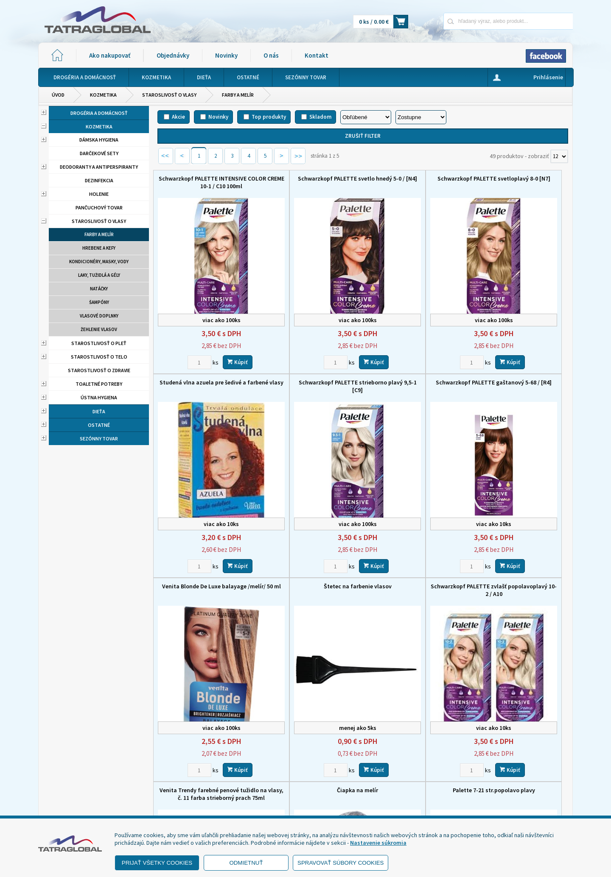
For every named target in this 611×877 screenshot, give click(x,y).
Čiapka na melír (415, 542)
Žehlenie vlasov (99, 329)
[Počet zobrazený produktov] (559, 156)
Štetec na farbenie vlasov (520, 360)
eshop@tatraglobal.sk (269, 808)
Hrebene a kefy (98, 248)
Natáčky (99, 289)
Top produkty (269, 116)
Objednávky (173, 55)
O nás (271, 55)
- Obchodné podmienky (78, 784)
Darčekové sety (99, 153)
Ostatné (99, 425)
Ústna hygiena (99, 397)
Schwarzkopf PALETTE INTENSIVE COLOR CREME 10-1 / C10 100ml (205, 182)
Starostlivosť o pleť (98, 343)
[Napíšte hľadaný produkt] (478, 21)
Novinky (226, 55)
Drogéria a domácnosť (99, 113)
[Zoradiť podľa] (365, 117)
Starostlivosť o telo (99, 357)
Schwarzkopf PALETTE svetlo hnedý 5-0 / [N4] (310, 182)
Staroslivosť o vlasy (169, 95)
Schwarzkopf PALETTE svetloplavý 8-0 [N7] (415, 182)
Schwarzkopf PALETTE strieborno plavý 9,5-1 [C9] (206, 364)
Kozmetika (103, 95)
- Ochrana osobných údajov (83, 794)
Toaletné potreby (99, 384)
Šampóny (99, 302)
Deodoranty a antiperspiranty (99, 167)
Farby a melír (238, 95)
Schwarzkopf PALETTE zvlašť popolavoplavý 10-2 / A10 (206, 546)
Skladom (320, 116)
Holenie (99, 194)
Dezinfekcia (99, 180)
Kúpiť (222, 339)
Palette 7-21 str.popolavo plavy (520, 542)
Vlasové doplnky (99, 316)
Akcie (178, 116)
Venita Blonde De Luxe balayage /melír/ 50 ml (415, 364)
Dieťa (98, 411)
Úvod (58, 95)
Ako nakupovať (109, 55)
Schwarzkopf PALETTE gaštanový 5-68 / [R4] (310, 364)
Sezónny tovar (99, 438)
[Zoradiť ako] (420, 117)
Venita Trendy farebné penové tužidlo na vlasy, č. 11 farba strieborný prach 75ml (310, 549)
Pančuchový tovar (99, 207)
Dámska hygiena (98, 139)
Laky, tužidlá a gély (99, 275)
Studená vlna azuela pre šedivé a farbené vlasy (520, 182)
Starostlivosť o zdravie (99, 370)
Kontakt (316, 55)
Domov (350, 750)
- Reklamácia (65, 805)
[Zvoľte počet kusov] (184, 340)
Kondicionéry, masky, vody (99, 261)
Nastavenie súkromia (378, 842)
